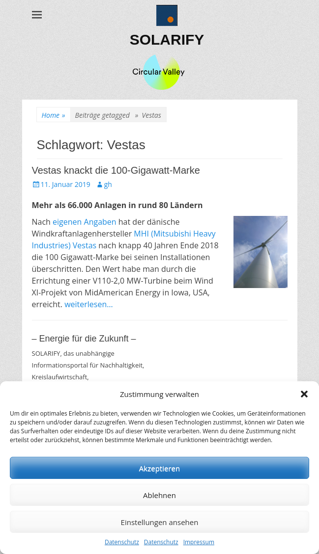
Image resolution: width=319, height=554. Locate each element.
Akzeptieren (159, 468)
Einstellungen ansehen (160, 522)
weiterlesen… (88, 304)
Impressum (198, 542)
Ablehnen (159, 495)
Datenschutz (122, 542)
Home (53, 115)
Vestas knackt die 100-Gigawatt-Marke (116, 170)
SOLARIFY (167, 39)
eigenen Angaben (85, 221)
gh (108, 184)
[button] (304, 394)
